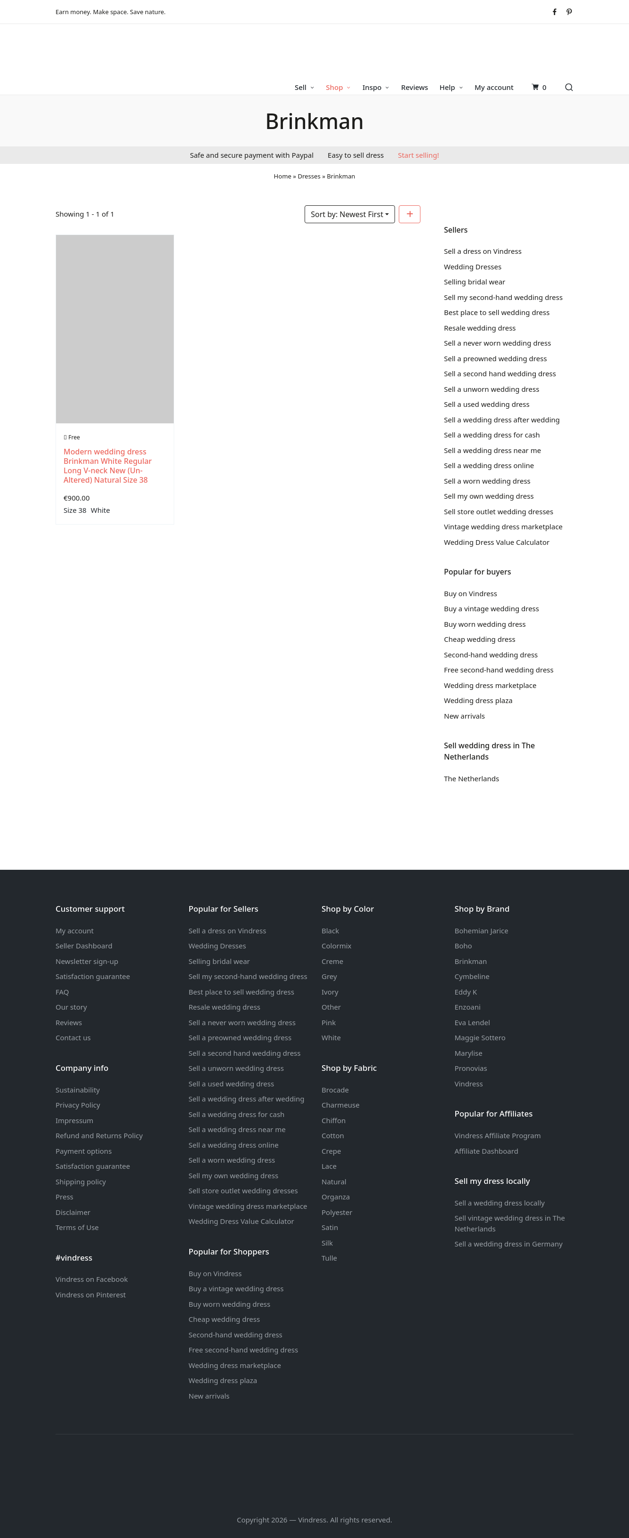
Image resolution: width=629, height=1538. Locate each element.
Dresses (309, 176)
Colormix (337, 945)
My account (75, 930)
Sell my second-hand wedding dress (503, 297)
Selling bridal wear (474, 281)
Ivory (330, 991)
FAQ (62, 991)
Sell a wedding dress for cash (492, 434)
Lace (329, 1166)
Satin (330, 1227)
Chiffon (334, 1120)
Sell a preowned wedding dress (495, 358)
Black (330, 930)
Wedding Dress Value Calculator (496, 542)
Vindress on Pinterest (91, 1294)
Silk (327, 1242)
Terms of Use (77, 1227)
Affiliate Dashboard (486, 1151)
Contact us (73, 1037)
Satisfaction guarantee (93, 976)
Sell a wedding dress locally (500, 1202)
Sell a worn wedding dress (487, 481)
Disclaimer (73, 1212)
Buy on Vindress (470, 593)
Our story (71, 1007)
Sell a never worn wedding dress (497, 343)
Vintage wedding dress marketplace (503, 526)
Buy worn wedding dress (485, 624)
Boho (463, 945)
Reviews (69, 1022)
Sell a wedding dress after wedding (502, 419)
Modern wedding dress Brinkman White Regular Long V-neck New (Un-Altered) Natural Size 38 (108, 465)
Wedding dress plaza (478, 700)
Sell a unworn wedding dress (491, 389)
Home (282, 176)
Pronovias (471, 1068)
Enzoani (468, 1007)
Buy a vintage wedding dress (491, 608)
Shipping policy (81, 1181)
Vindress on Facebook (92, 1279)
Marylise (469, 1053)
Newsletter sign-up (87, 961)
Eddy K (466, 991)
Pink (329, 1022)
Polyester (337, 1212)
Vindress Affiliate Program (498, 1135)
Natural (334, 1181)
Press (64, 1196)
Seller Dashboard (84, 945)
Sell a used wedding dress (487, 404)
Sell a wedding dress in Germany (509, 1243)
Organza (336, 1196)
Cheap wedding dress (480, 639)
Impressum (74, 1120)
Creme (332, 961)
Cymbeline (472, 976)
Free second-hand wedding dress (499, 669)
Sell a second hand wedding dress (500, 373)
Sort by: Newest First (347, 214)
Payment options (84, 1151)
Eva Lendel (472, 1022)
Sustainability (78, 1089)
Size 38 (75, 510)
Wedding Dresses (472, 266)
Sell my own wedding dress (489, 496)
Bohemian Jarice (481, 930)
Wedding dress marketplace (490, 685)
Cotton (333, 1135)
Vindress (469, 1083)
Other (331, 1007)
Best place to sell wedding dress (496, 312)
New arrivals (464, 715)
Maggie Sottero (480, 1037)
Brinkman (471, 961)
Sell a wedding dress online (489, 465)
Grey (329, 976)
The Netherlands (471, 778)
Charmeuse (341, 1104)
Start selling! (418, 155)
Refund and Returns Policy (99, 1135)
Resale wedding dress (480, 327)
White (100, 510)
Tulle (329, 1258)
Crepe (331, 1151)
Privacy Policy (78, 1104)
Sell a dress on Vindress (483, 251)
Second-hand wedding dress (491, 654)
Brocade (335, 1089)
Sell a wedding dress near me (492, 450)
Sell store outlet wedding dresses (498, 511)
